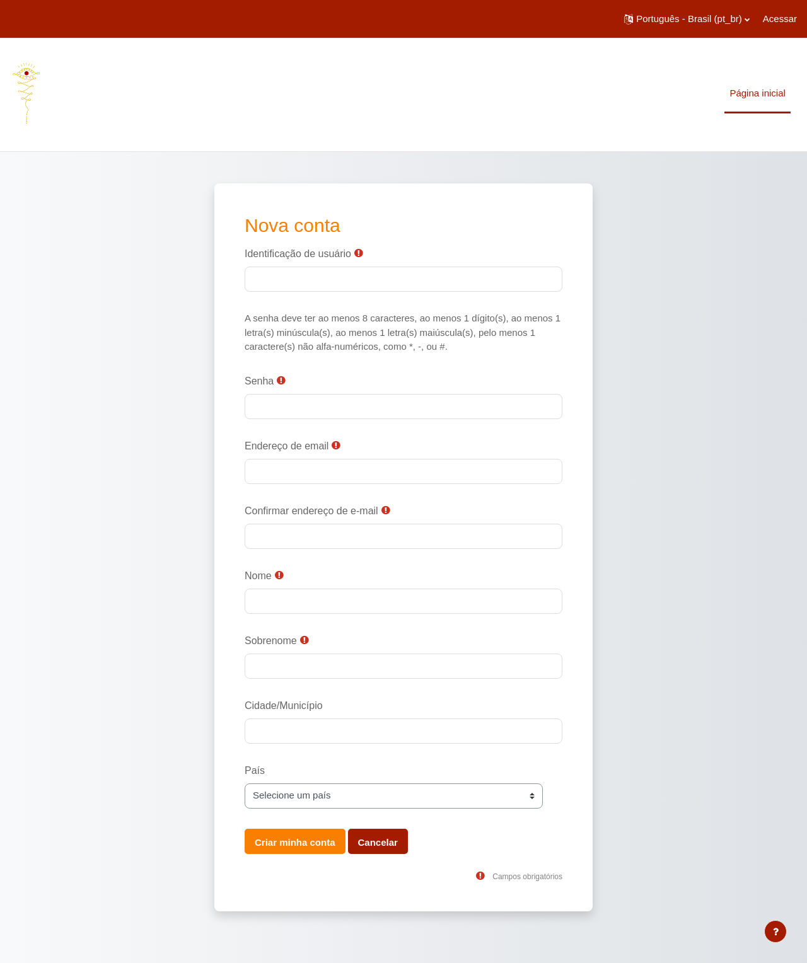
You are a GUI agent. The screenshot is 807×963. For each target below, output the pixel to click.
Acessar (780, 18)
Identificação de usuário (298, 253)
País (255, 770)
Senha (259, 381)
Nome (258, 575)
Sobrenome (271, 640)
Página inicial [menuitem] (757, 93)
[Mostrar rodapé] (775, 931)
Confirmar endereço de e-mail (311, 510)
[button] (687, 19)
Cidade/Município (284, 705)
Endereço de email (286, 446)
